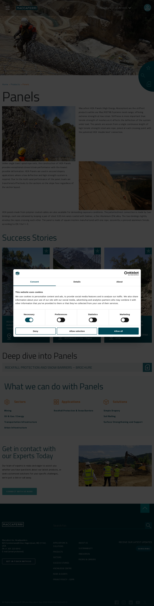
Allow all (118, 331)
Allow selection (77, 331)
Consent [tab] (34, 281)
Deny (35, 331)
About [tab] (119, 281)
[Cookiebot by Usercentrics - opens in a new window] (126, 273)
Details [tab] (77, 281)
